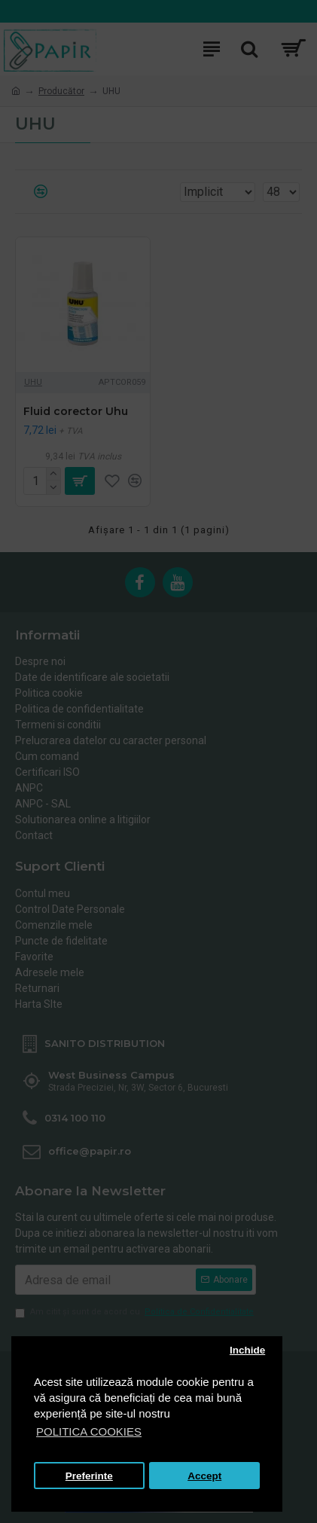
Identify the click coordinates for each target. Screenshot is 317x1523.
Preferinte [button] (89, 1476)
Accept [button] (204, 1476)
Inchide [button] (247, 1350)
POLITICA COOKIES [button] (89, 1431)
